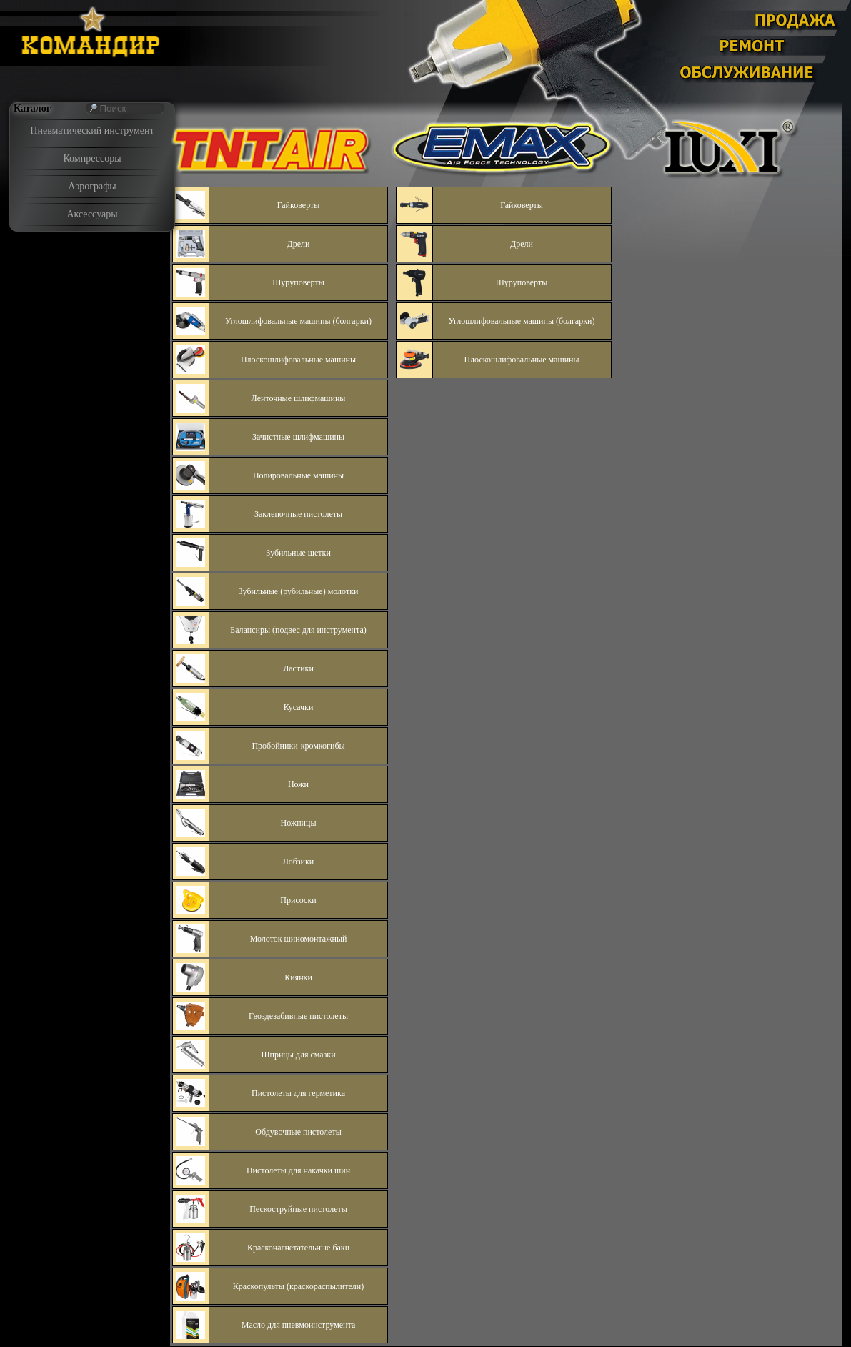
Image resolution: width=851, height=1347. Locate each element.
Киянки (298, 977)
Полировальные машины (298, 475)
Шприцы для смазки (298, 1055)
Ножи (298, 784)
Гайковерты (298, 205)
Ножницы (299, 823)
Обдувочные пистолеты (298, 1132)
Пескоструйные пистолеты (298, 1209)
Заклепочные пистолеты (298, 514)
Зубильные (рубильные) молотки (299, 591)
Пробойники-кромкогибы (298, 746)
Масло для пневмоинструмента (298, 1325)
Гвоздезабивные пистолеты (298, 1016)
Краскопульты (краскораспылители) (298, 1286)
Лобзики (298, 862)
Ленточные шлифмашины (299, 398)
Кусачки (299, 707)
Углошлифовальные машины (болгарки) (298, 321)
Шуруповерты (298, 282)
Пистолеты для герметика (298, 1093)
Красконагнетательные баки (298, 1248)
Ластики (298, 668)
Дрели (298, 244)
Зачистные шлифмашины (298, 437)
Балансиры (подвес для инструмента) (298, 630)
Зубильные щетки (298, 553)
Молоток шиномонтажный (298, 939)
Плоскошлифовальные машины (298, 360)
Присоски (298, 900)
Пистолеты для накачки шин (298, 1170)
